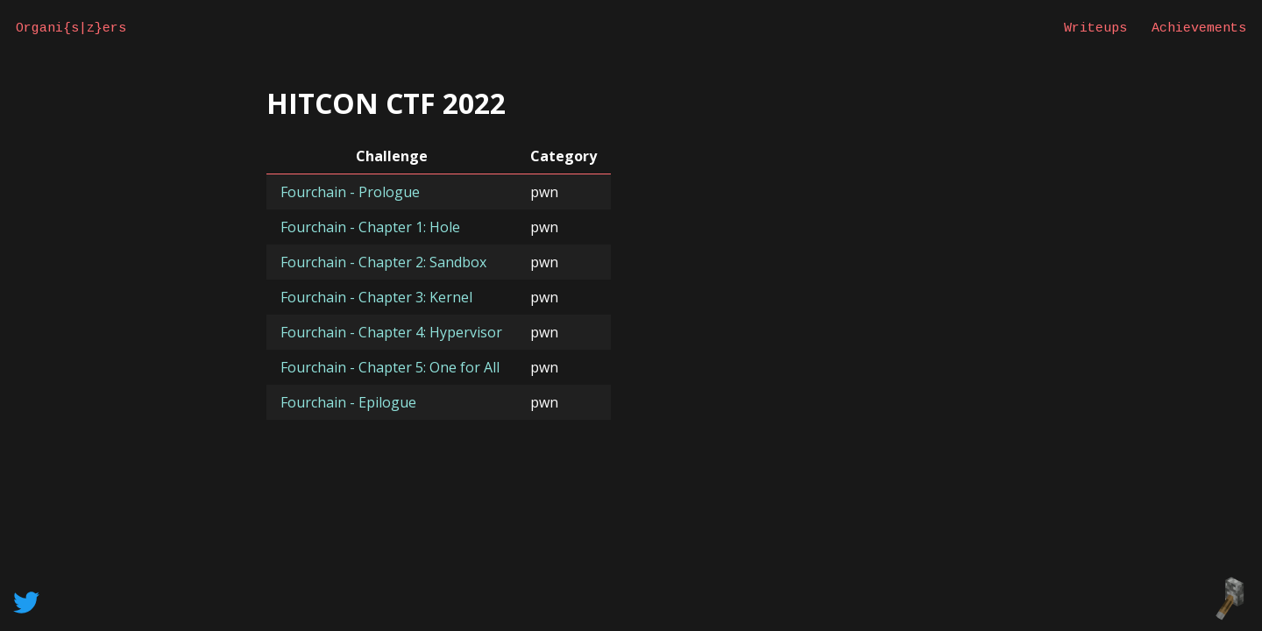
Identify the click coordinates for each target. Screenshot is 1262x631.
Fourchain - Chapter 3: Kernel (376, 297)
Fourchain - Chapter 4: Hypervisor (391, 332)
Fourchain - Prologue (350, 192)
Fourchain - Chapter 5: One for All (390, 367)
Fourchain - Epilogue (348, 402)
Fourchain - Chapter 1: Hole (370, 227)
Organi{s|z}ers (71, 28)
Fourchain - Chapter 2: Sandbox (383, 262)
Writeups (1095, 28)
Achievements (1199, 28)
